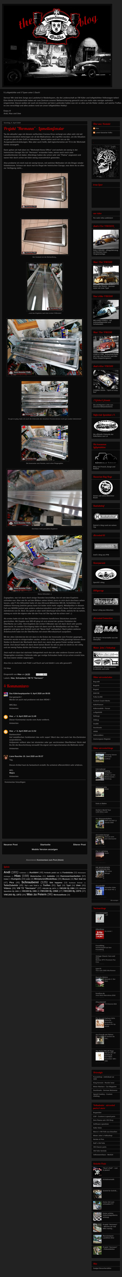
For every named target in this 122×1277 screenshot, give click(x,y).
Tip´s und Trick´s (32, 885)
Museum (66, 879)
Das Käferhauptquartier (19, 693)
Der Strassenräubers (104, 819)
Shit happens (55, 883)
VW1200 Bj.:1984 (66, 888)
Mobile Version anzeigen (45, 849)
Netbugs (96, 716)
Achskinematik (108, 1179)
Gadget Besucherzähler (102, 1268)
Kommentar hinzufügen (15, 782)
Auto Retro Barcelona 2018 (105, 995)
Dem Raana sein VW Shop (103, 1120)
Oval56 (96, 724)
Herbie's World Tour (103, 810)
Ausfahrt (34, 872)
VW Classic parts (99, 1147)
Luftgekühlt (97, 712)
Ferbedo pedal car (51, 873)
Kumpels (16, 879)
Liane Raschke (15, 756)
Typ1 (59, 885)
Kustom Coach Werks (101, 701)
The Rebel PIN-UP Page (105, 1051)
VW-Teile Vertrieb (99, 1151)
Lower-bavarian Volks (104, 133)
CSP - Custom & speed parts (104, 1116)
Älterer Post (79, 844)
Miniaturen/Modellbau (45, 879)
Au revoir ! (108, 931)
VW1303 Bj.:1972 (12, 894)
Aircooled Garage (102, 835)
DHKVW (96, 693)
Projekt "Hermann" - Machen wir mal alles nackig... (110, 1226)
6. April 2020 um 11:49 (26, 716)
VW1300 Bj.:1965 (29, 891)
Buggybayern (101, 753)
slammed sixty (101, 787)
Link (28, 879)
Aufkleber (22, 873)
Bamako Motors (102, 977)
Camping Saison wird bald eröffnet (111, 757)
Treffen (46, 885)
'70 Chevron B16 (111, 1004)
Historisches (35, 876)
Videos (7, 888)
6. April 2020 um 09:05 (40, 693)
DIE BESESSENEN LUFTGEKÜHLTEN (103, 868)
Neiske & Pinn (98, 1139)
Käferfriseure (98, 705)
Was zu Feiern (36, 894)
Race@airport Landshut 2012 (108, 1237)
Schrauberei (21, 678)
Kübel (6, 879)
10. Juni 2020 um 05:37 (33, 756)
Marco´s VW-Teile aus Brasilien (105, 1132)
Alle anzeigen (114, 900)
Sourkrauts (97, 728)
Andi (7, 872)
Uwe (78, 885)
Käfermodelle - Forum (101, 708)
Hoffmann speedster (101, 1124)
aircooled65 (100, 886)
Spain (107, 853)
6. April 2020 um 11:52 (26, 731)
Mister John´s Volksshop (102, 1135)
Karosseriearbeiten (70, 876)
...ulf (106, 915)
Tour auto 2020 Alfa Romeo (105, 970)
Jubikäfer (51, 876)
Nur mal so (80, 879)
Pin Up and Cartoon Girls (105, 1018)
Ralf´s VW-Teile (99, 1143)
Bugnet (96, 689)
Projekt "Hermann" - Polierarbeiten (110, 1248)
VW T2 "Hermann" (36, 678)
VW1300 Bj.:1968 (49, 891)
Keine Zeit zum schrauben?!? (108, 1203)
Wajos (12, 773)
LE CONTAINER (102, 913)
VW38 (95, 731)
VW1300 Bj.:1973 (72, 891)
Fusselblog (100, 946)
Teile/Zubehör (11, 885)
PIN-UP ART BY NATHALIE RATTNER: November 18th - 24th (111, 1057)
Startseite (45, 844)
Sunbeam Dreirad (75, 883)
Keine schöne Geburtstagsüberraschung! (110, 1215)
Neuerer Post (11, 844)
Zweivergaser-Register (102, 739)
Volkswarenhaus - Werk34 (103, 1155)
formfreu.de (100, 993)
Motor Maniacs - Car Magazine (105, 1087)
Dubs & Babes (101, 803)
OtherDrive (100, 929)
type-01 (98, 969)
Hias (13, 678)
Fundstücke (68, 873)
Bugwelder (97, 1113)
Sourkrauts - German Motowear (105, 1090)
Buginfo (96, 685)
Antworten (13, 708)
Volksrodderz (98, 735)
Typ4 (68, 885)
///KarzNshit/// (101, 1002)
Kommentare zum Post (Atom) (50, 860)
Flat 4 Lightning (102, 851)
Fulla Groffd (97, 697)
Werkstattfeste (59, 895)
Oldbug (96, 720)
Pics (11, 882)
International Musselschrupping (103, 770)
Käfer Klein (97, 1128)
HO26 (107, 789)
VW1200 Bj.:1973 (49, 888)
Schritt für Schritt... (110, 1191)
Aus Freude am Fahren (104, 1035)
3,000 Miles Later (102, 812)
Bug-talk (96, 682)
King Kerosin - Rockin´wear (103, 1083)
